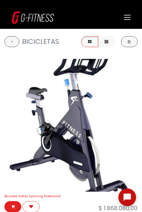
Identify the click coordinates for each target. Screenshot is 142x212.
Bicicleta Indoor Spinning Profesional (32, 196)
